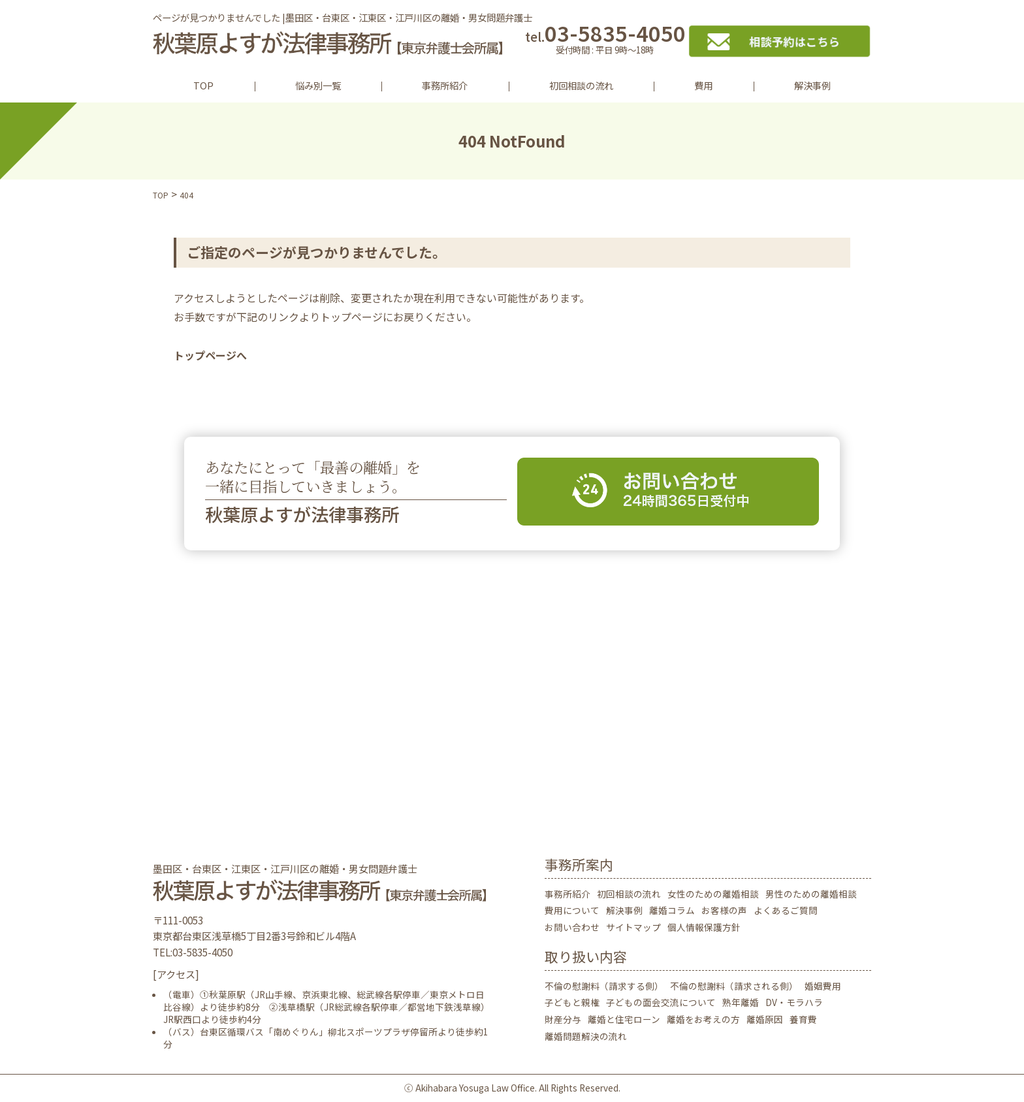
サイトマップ (633, 927)
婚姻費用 (823, 985)
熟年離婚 (740, 1002)
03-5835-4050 (605, 41)
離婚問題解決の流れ (586, 1036)
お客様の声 (724, 910)
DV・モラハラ (794, 1002)
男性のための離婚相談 (811, 893)
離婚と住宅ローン (624, 1019)
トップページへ (210, 355)
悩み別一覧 (318, 85)
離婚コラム (672, 910)
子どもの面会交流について (661, 1002)
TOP (203, 85)
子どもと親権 (572, 1002)
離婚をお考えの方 (703, 1019)
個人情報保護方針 (704, 927)
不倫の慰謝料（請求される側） (734, 985)
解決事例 (812, 85)
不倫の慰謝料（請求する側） (604, 985)
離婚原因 (764, 1019)
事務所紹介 (445, 85)
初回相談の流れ (581, 85)
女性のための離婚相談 (713, 893)
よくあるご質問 (786, 910)
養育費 (803, 1019)
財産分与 (563, 1019)
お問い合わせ (572, 927)
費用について (572, 910)
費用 (703, 85)
